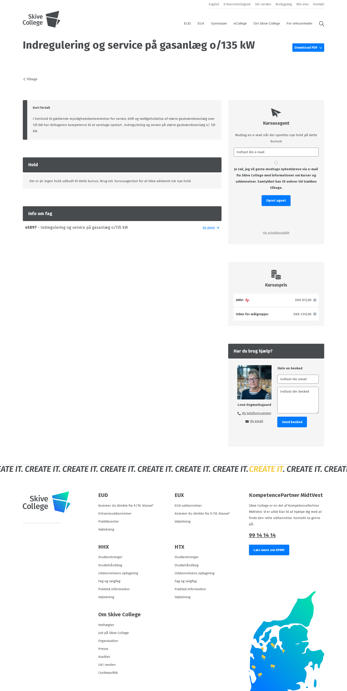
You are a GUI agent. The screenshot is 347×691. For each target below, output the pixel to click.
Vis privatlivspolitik (276, 233)
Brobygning (284, 4)
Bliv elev (302, 4)
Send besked (292, 422)
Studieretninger (110, 557)
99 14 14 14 (262, 535)
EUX (201, 23)
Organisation (108, 641)
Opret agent (276, 200)
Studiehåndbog (110, 565)
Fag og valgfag (109, 581)
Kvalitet (104, 657)
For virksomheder (299, 23)
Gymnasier (219, 23)
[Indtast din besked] (298, 400)
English (214, 4)
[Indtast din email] (298, 379)
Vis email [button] (256, 421)
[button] (320, 23)
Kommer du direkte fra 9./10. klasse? (125, 506)
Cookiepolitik (108, 673)
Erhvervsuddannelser (114, 513)
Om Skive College (266, 23)
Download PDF (306, 48)
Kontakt (318, 4)
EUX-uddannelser (188, 506)
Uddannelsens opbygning (118, 573)
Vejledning (106, 529)
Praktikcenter (108, 521)
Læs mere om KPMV (269, 550)
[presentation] (276, 218)
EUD (187, 23)
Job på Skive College (113, 633)
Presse (103, 649)
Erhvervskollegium (237, 4)
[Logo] (41, 19)
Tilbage (31, 79)
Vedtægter (106, 625)
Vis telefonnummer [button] (256, 413)
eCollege (240, 23)
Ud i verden (263, 4)
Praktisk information (114, 589)
